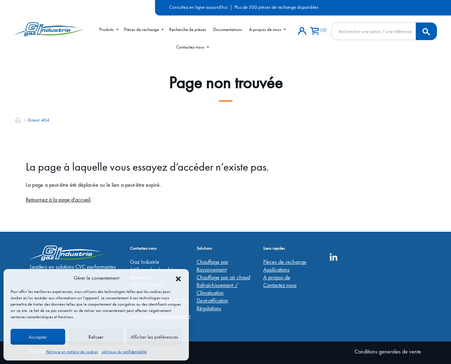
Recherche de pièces (187, 29)
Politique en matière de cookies (72, 352)
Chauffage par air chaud (223, 277)
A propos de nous (268, 30)
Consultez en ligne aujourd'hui (198, 7)
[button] (178, 277)
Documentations (227, 29)
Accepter (38, 336)
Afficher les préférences (154, 336)
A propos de (276, 277)
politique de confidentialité (124, 352)
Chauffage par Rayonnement (212, 265)
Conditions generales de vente (387, 351)
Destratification (212, 300)
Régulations (209, 308)
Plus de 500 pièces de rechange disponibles (276, 7)
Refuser (95, 336)
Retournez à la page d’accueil (58, 199)
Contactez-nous (193, 47)
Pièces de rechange (144, 30)
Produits (109, 30)
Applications (276, 269)
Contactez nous (280, 285)
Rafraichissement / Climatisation (217, 288)
